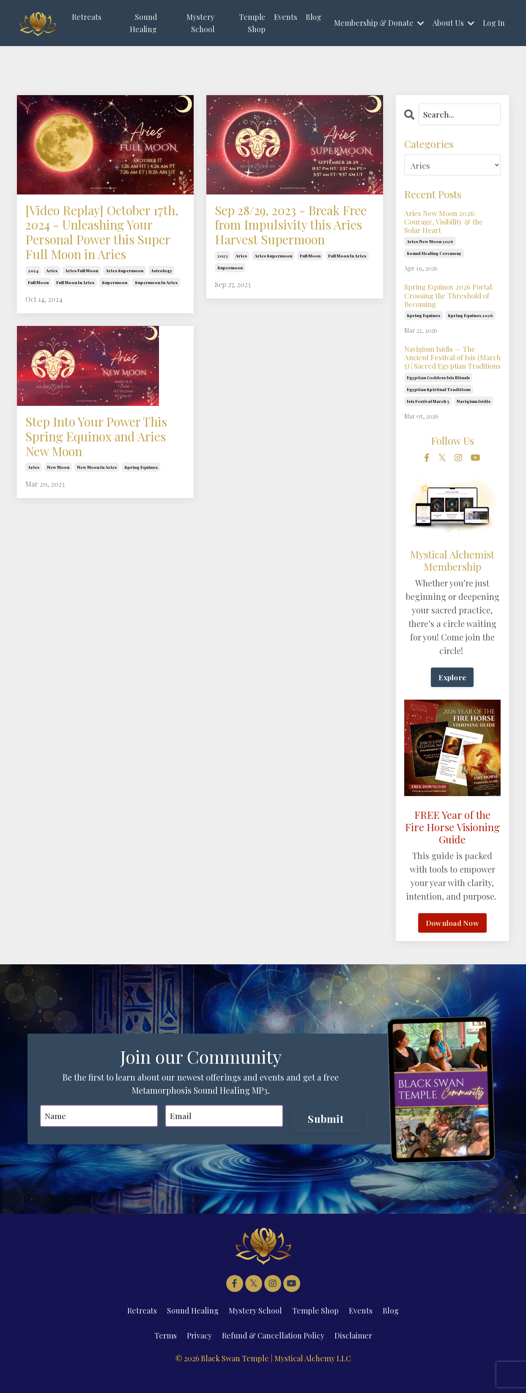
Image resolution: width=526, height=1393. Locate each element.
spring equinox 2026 (470, 320)
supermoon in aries (156, 314)
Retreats (86, 17)
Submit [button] (324, 1134)
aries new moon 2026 (430, 244)
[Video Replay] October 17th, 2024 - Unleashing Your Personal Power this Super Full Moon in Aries (104, 248)
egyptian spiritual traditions (439, 404)
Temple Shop (250, 23)
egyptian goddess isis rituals (438, 392)
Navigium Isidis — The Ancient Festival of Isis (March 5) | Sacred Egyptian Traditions (451, 367)
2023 (222, 284)
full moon (38, 314)
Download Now (452, 938)
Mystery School (200, 23)
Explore (452, 692)
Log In (493, 23)
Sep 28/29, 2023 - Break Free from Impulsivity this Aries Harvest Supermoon (294, 239)
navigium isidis (473, 416)
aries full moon (81, 303)
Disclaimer (353, 1351)
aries (52, 303)
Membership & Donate (379, 23)
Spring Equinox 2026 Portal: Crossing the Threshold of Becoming (451, 298)
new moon (58, 510)
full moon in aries (75, 314)
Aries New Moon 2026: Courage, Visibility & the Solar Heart (446, 223)
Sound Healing (143, 23)
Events (284, 17)
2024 (33, 303)
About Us (453, 23)
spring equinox (141, 510)
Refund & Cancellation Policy (273, 1351)
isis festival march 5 (428, 416)
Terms (165, 1351)
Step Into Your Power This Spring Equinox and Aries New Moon (97, 473)
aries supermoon (124, 303)
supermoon (114, 314)
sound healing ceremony (434, 256)
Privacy (199, 1351)
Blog (313, 17)
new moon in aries (97, 510)
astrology (161, 303)
